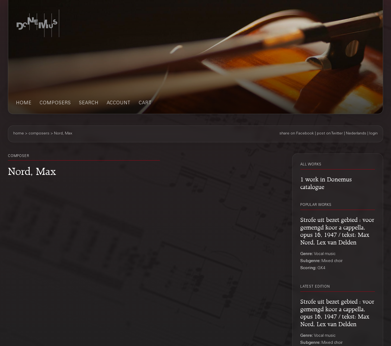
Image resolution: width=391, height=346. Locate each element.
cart (145, 103)
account (119, 103)
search (89, 103)
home (23, 103)
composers (55, 103)
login (373, 134)
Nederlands (356, 134)
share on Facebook (296, 134)
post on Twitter (330, 134)
